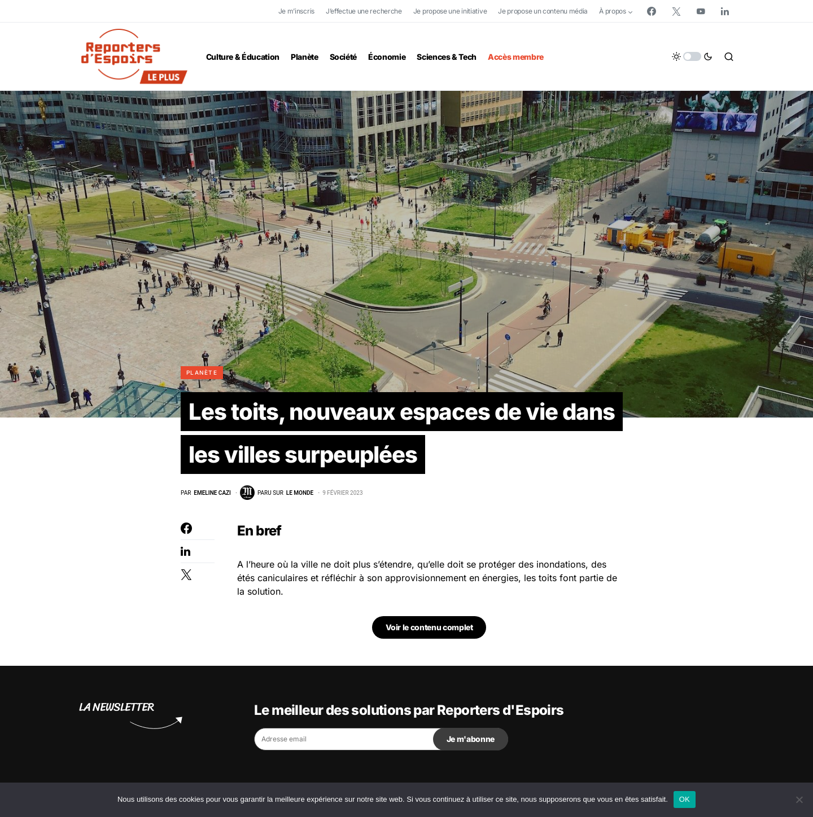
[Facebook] (651, 11)
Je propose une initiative (450, 11)
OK (684, 799)
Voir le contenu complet (429, 627)
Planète (201, 372)
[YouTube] (701, 11)
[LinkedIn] (725, 11)
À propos (612, 11)
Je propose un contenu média (543, 11)
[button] (692, 56)
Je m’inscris (296, 11)
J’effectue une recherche (364, 11)
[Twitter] (676, 11)
